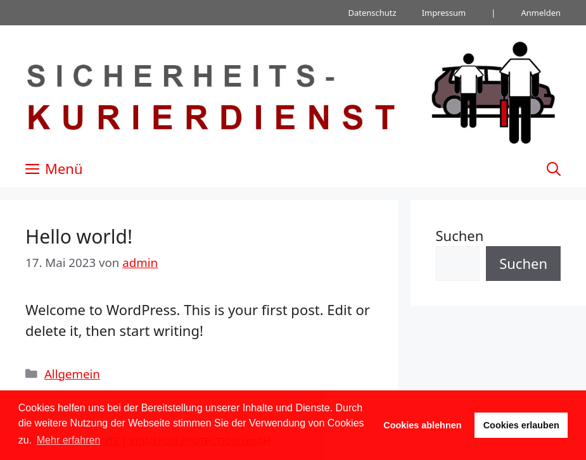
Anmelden (541, 12)
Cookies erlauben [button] (521, 425)
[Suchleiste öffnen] (553, 168)
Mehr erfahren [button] (69, 440)
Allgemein (72, 374)
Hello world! (78, 236)
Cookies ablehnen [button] (422, 425)
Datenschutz (372, 12)
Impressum (444, 12)
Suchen (460, 235)
